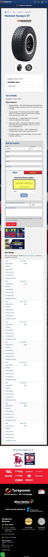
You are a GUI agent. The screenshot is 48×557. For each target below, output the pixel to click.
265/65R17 (23, 330)
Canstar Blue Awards (29, 546)
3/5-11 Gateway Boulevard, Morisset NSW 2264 (10, 517)
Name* (8, 151)
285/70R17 (23, 350)
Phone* (8, 156)
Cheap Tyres (27, 550)
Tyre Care (4, 552)
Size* (7, 146)
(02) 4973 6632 (10, 522)
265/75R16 (23, 289)
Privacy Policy (36, 218)
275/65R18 (23, 371)
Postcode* (8, 166)
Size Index (26, 544)
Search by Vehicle (6, 546)
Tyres (3, 544)
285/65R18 (23, 411)
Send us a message (10, 525)
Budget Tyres (27, 548)
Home (7, 12)
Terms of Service (10, 220)
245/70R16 (23, 249)
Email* (7, 161)
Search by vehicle (28, 244)
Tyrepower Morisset (24, 5)
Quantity (33, 146)
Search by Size (6, 548)
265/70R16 (23, 269)
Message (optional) (11, 208)
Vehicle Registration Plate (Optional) (15, 203)
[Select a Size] (24, 86)
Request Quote (11, 224)
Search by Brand (6, 550)
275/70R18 (23, 391)
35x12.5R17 (23, 310)
